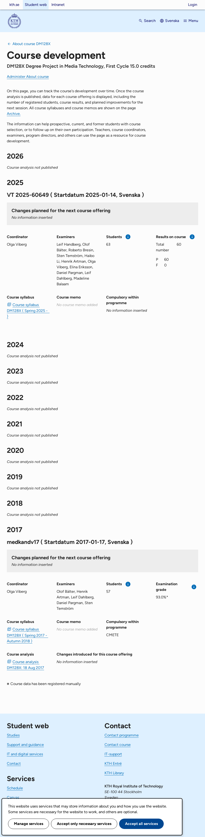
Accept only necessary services (84, 823)
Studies (13, 735)
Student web (36, 4)
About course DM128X (31, 44)
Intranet (58, 4)
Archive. (14, 113)
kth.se (14, 4)
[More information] (128, 236)
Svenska (172, 20)
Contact (14, 763)
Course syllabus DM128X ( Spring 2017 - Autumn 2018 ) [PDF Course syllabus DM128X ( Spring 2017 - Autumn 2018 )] (27, 635)
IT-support (113, 754)
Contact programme (122, 735)
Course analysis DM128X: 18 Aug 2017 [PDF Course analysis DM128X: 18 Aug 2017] (25, 665)
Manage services (28, 823)
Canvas (13, 797)
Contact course (118, 744)
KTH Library (114, 773)
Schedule (15, 788)
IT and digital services (25, 754)
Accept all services (141, 823)
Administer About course (28, 76)
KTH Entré (113, 763)
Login (192, 4)
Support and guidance (25, 744)
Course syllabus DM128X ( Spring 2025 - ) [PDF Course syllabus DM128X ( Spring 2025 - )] (28, 311)
